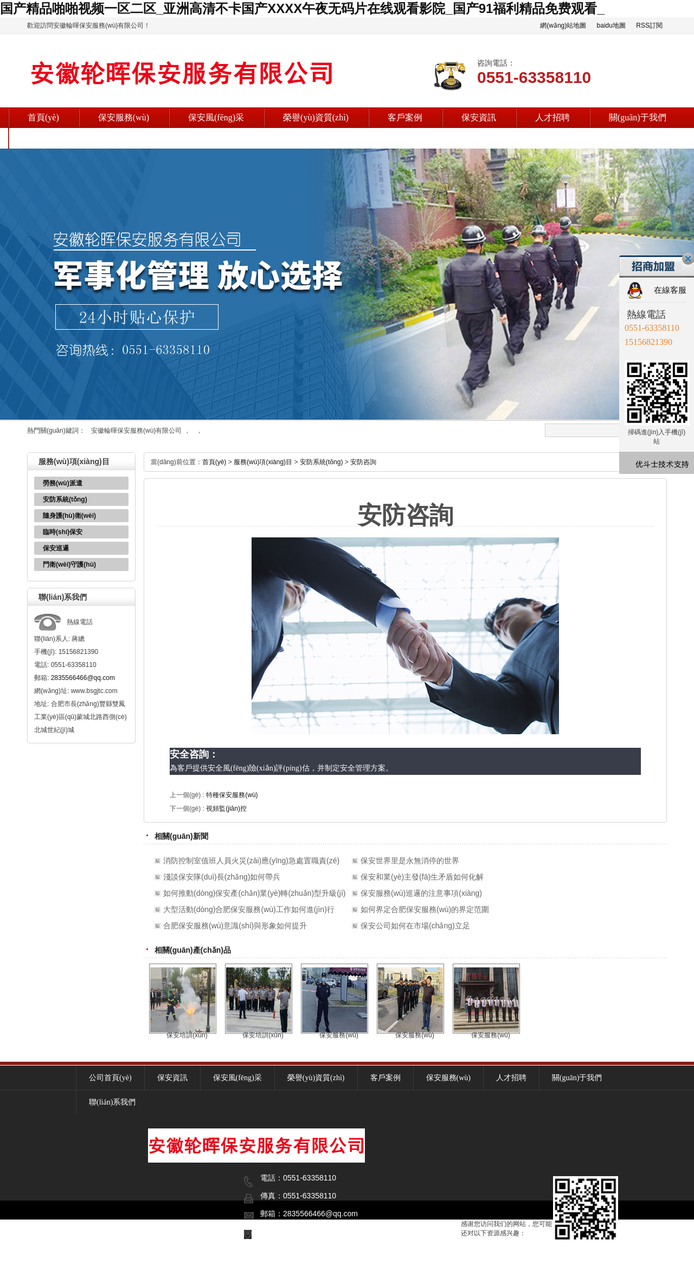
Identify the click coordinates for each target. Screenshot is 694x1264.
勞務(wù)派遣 (62, 483)
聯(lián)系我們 (54, 138)
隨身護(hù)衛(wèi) (69, 515)
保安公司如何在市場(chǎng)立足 (415, 925)
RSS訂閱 (649, 25)
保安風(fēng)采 (216, 117)
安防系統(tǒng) (65, 499)
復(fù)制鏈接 (142, 1254)
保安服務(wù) (123, 117)
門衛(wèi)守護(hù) (69, 564)
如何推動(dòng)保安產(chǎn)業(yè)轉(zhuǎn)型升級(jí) (254, 893)
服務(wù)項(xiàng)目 (263, 462)
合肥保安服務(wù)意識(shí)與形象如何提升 (235, 925)
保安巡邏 (56, 548)
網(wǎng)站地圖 (563, 25)
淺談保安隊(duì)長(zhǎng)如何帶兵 (221, 876)
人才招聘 (552, 117)
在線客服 (670, 289)
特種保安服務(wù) (232, 795)
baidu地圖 (611, 25)
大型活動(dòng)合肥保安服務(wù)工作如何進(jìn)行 (249, 909)
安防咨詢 (363, 462)
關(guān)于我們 (637, 117)
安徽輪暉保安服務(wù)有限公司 (136, 430)
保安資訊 (478, 117)
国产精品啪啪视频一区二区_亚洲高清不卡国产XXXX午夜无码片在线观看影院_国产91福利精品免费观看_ (302, 8)
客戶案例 (405, 117)
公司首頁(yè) (110, 1078)
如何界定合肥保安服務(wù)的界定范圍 (425, 909)
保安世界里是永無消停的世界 (410, 860)
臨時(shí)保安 (62, 532)
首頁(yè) (43, 117)
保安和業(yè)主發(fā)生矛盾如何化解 (422, 876)
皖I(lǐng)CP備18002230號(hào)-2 (378, 1254)
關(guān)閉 (688, 259)
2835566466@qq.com (83, 678)
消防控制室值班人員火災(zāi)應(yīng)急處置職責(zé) (251, 860)
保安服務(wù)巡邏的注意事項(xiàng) (421, 893)
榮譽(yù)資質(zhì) (316, 117)
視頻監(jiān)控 (226, 808)
